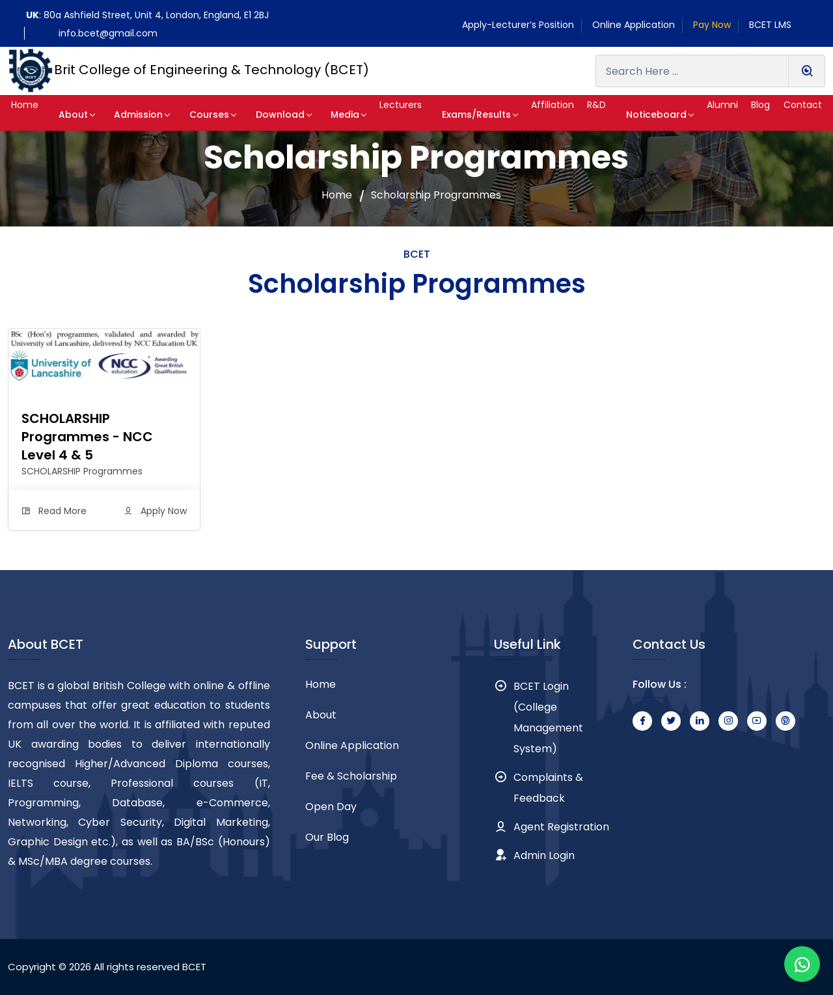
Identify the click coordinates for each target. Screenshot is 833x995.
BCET (194, 967)
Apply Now (164, 510)
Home (336, 195)
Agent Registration (561, 826)
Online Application (633, 24)
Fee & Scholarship (351, 776)
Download (265, 114)
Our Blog (327, 837)
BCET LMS (770, 24)
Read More (62, 510)
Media (324, 114)
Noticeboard (644, 114)
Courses (202, 114)
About (79, 114)
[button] (31, 112)
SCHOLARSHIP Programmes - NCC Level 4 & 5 (87, 436)
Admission (138, 114)
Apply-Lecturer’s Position (518, 24)
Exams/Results (456, 114)
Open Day (331, 806)
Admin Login (544, 855)
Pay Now (712, 24)
